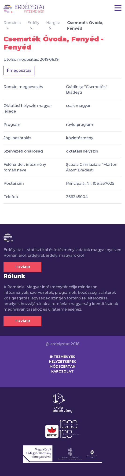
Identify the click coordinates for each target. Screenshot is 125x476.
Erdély (33, 23)
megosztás (19, 70)
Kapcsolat (62, 371)
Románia (12, 23)
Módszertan (62, 366)
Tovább (22, 267)
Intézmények (62, 357)
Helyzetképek (62, 361)
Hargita (53, 23)
